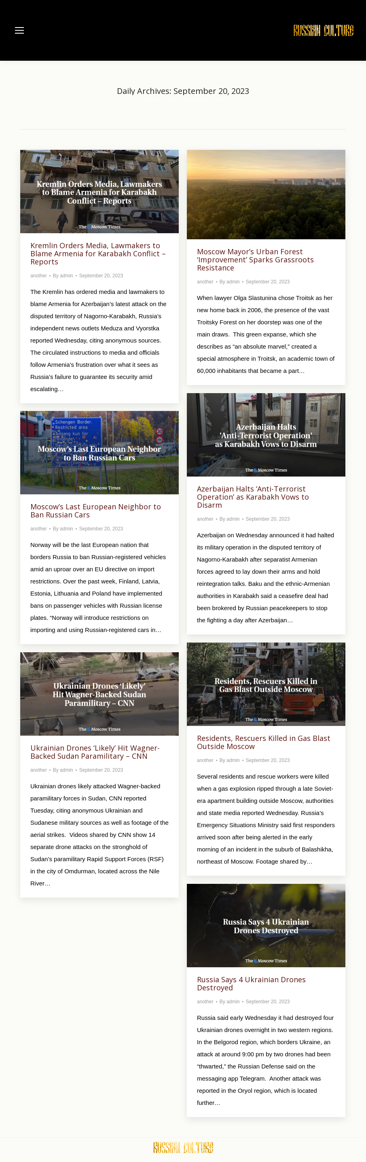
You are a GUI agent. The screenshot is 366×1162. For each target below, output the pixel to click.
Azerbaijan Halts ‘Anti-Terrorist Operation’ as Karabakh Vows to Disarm (253, 497)
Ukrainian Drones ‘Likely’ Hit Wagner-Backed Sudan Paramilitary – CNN (95, 752)
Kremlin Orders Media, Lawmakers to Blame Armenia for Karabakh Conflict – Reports (98, 253)
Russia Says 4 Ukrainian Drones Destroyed (251, 983)
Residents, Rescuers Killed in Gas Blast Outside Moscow (263, 742)
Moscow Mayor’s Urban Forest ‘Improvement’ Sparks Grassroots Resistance (255, 259)
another (38, 276)
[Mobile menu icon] (19, 30)
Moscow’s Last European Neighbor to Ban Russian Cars (95, 510)
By (63, 276)
